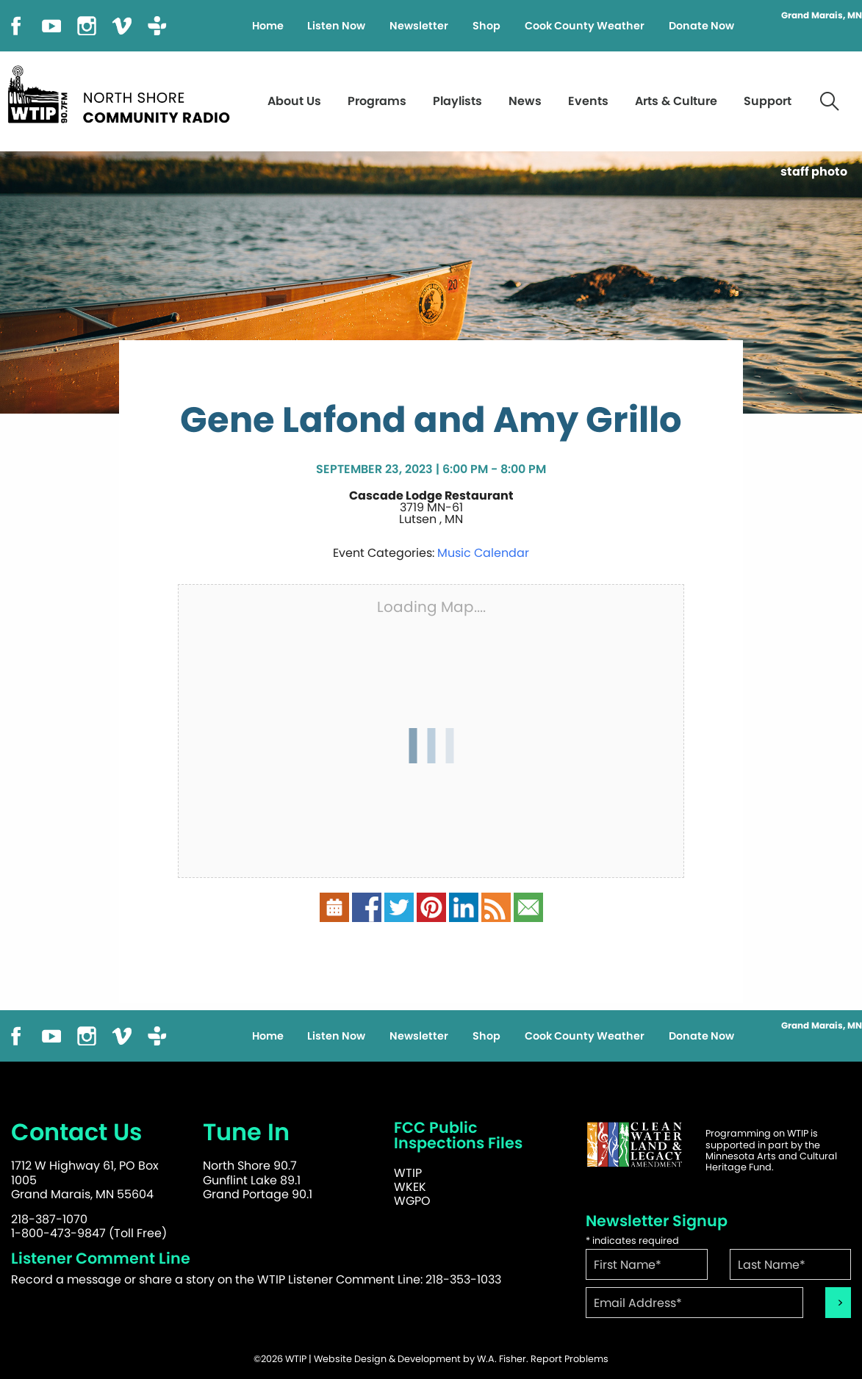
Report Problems (569, 1359)
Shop (486, 25)
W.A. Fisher (501, 1359)
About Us (294, 101)
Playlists (457, 101)
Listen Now (336, 25)
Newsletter (418, 25)
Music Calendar (483, 552)
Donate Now (701, 25)
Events (588, 101)
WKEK (410, 1186)
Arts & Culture (676, 101)
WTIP (408, 1172)
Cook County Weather (584, 25)
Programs (377, 101)
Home (268, 25)
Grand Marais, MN (821, 15)
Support (767, 101)
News (525, 101)
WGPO (412, 1200)
